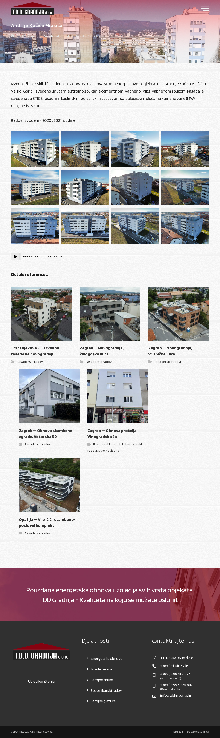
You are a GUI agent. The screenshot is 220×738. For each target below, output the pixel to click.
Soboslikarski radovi (106, 690)
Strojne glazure (103, 701)
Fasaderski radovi (32, 256)
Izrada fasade (101, 669)
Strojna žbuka (55, 256)
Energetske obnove (106, 658)
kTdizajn (178, 731)
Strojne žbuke (102, 680)
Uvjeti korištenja (41, 681)
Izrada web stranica (197, 731)
